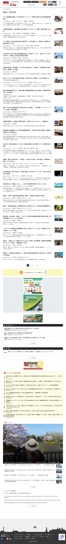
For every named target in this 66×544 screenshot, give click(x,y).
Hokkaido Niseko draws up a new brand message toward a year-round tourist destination (25, 502)
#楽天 (13, 175)
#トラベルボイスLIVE (16, 82)
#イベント (14, 148)
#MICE (13, 21)
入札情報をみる (27, 1)
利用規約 (27, 536)
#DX (17, 163)
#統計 (27, 45)
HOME (4, 9)
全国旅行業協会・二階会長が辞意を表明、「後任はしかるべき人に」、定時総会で (25, 121)
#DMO (13, 33)
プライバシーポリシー (18, 536)
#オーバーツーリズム (27, 198)
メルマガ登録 (43, 2)
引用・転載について (49, 534)
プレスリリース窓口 (18, 538)
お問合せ (33, 538)
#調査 (37, 148)
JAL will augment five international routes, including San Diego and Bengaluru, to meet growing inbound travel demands (31, 496)
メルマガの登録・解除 (37, 534)
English (54, 1)
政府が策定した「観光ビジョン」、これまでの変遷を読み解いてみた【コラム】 (25, 184)
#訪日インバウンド (21, 45)
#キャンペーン (19, 21)
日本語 (49, 1)
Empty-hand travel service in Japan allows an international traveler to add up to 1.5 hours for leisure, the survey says (32, 500)
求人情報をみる (35, 1)
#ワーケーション (34, 163)
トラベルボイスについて (19, 534)
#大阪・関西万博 (12, 96)
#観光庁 (31, 45)
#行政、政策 (25, 58)
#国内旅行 (6, 96)
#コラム (14, 45)
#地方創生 (18, 33)
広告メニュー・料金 (44, 536)
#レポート (24, 82)
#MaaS (21, 163)
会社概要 (28, 534)
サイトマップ (35, 536)
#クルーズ (26, 257)
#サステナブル (27, 163)
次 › (37, 265)
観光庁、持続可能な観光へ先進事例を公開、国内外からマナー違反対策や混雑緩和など (27, 206)
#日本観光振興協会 (26, 33)
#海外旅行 (26, 21)
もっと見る (33, 343)
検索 (45, 4)
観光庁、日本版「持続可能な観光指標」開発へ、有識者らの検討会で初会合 (24, 196)
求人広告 (26, 538)
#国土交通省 (20, 257)
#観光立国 (31, 21)
